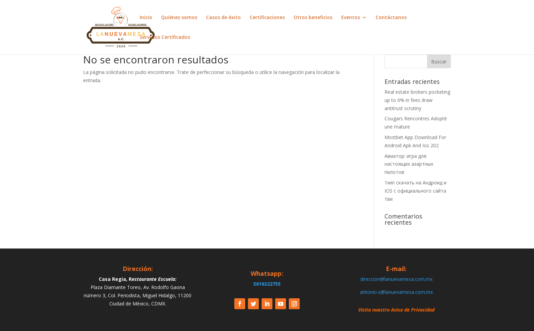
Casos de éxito (223, 17)
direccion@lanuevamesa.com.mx (396, 279)
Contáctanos (391, 17)
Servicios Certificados (165, 37)
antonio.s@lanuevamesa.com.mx (396, 292)
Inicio (146, 17)
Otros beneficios (313, 17)
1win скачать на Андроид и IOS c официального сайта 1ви (415, 190)
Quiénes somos (179, 17)
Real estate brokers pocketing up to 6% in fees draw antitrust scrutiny (417, 100)
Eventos (350, 17)
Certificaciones (267, 17)
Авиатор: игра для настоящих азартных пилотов (408, 164)
